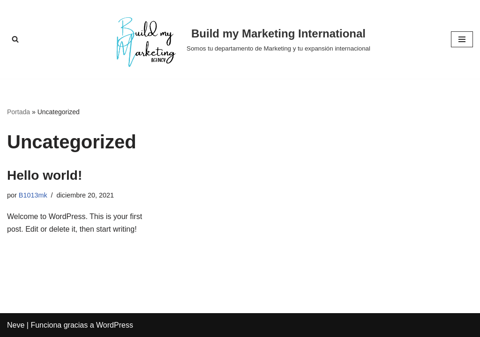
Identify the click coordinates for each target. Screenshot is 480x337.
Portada (18, 112)
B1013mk (33, 195)
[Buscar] (15, 39)
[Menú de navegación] (462, 39)
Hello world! (44, 175)
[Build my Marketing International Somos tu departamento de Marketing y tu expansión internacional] (240, 39)
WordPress (114, 325)
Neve (15, 325)
